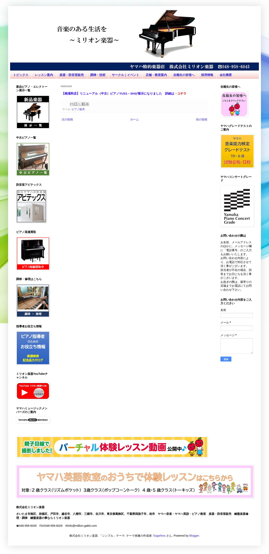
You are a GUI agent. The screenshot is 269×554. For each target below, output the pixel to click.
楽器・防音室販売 (71, 75)
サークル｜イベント (125, 75)
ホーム (134, 119)
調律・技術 (97, 75)
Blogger (194, 535)
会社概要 (226, 75)
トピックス (20, 75)
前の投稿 (201, 119)
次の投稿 (67, 119)
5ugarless (159, 535)
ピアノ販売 (78, 109)
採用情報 (207, 75)
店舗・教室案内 (156, 75)
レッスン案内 (44, 75)
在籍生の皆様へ (184, 75)
